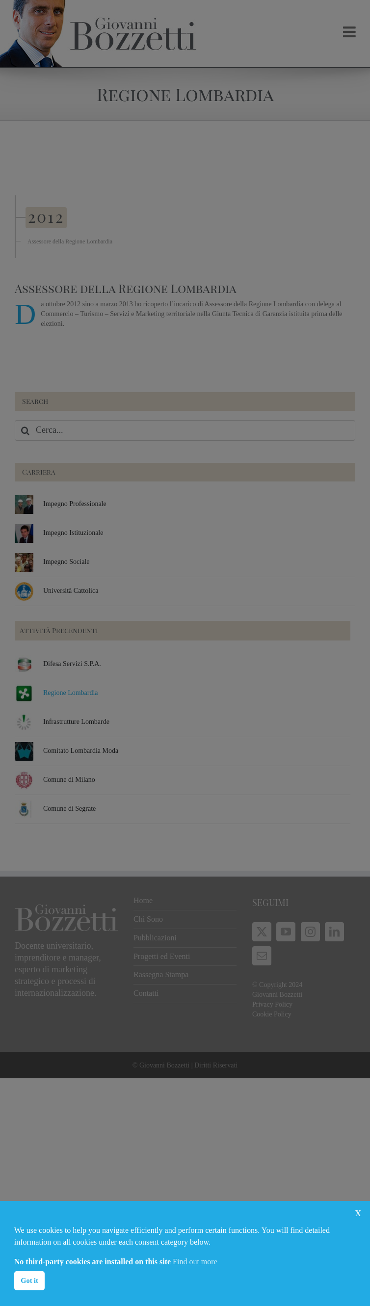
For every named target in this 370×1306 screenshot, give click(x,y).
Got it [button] (29, 1280)
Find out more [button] (195, 1261)
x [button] (358, 1212)
